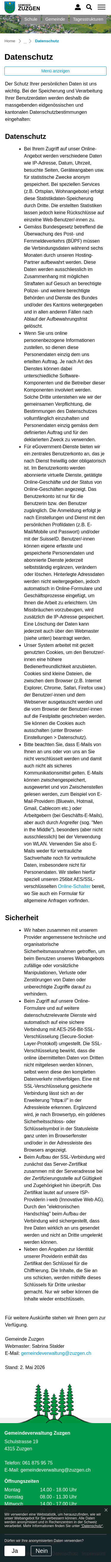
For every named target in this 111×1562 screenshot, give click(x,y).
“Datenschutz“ (92, 1526)
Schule (30, 19)
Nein (42, 1551)
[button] (89, 7)
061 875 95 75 (37, 1462)
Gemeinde (55, 19)
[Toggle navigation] (101, 7)
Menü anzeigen (55, 71)
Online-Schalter (74, 886)
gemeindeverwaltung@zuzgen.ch (56, 1353)
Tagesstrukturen (88, 19)
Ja (15, 1551)
